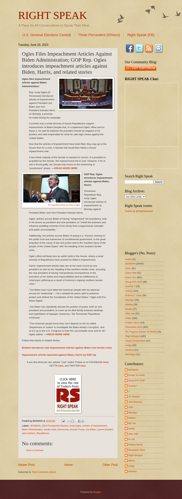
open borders (28, 433)
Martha (131, 418)
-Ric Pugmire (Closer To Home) (141, 331)
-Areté (128, 259)
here (105, 362)
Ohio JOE (133, 434)
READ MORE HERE (66, 168)
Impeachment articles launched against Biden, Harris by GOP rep (59, 355)
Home (68, 465)
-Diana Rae (130, 272)
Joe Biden (91, 429)
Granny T (133, 385)
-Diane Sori (130, 277)
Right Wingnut (135, 455)
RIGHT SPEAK (52, 15)
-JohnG (128, 291)
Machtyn (132, 412)
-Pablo (128, 318)
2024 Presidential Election (55, 425)
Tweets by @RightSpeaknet (139, 211)
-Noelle (128, 309)
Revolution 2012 (136, 450)
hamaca (132, 471)
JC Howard (134, 396)
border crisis (50, 429)
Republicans (43, 433)
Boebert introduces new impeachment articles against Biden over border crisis (67, 347)
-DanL (128, 268)
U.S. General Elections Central (46, 35)
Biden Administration (32, 429)
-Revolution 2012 (133, 327)
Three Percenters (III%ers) (99, 35)
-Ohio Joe (130, 313)
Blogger (97, 492)
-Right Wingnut (132, 336)
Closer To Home (136, 375)
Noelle (131, 428)
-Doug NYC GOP (133, 281)
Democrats (63, 429)
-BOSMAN (35, 425)
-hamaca (129, 350)
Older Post (110, 465)
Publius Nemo (135, 444)
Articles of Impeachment (94, 425)
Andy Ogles (75, 425)
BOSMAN (133, 369)
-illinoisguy (130, 354)
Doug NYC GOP (136, 380)
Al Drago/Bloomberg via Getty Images (64, 205)
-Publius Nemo (132, 322)
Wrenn (131, 460)
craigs (131, 466)
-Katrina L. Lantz (133, 295)
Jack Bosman (135, 402)
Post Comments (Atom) (44, 472)
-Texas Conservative (135, 340)
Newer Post (26, 465)
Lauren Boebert (105, 429)
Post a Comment (34, 450)
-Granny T (130, 286)
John (130, 407)
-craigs (128, 345)
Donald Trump (77, 429)
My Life (132, 423)
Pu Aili (131, 439)
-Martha (129, 304)
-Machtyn (129, 300)
